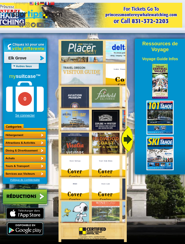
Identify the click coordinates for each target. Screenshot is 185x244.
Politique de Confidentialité (25, 180)
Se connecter (25, 115)
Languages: (21, 2)
